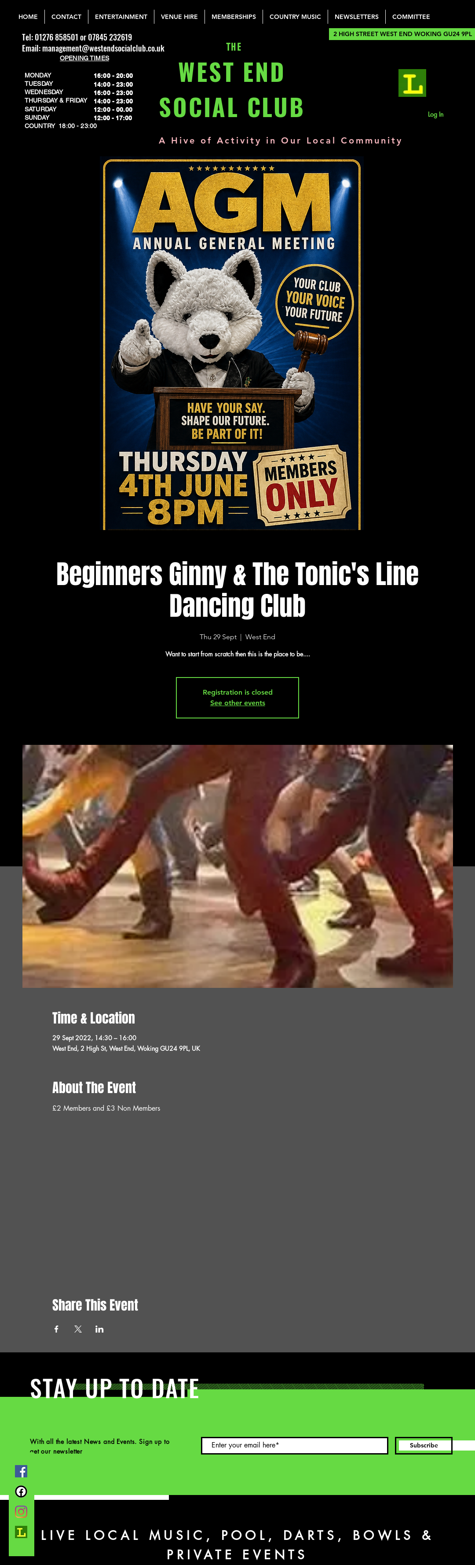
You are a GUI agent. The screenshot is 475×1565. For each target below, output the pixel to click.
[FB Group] (21, 1491)
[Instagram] (21, 1512)
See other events (237, 703)
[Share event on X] (78, 1329)
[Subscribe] (424, 1446)
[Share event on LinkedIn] (99, 1329)
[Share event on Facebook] (56, 1329)
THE (232, 47)
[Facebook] (21, 1471)
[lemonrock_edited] (412, 83)
